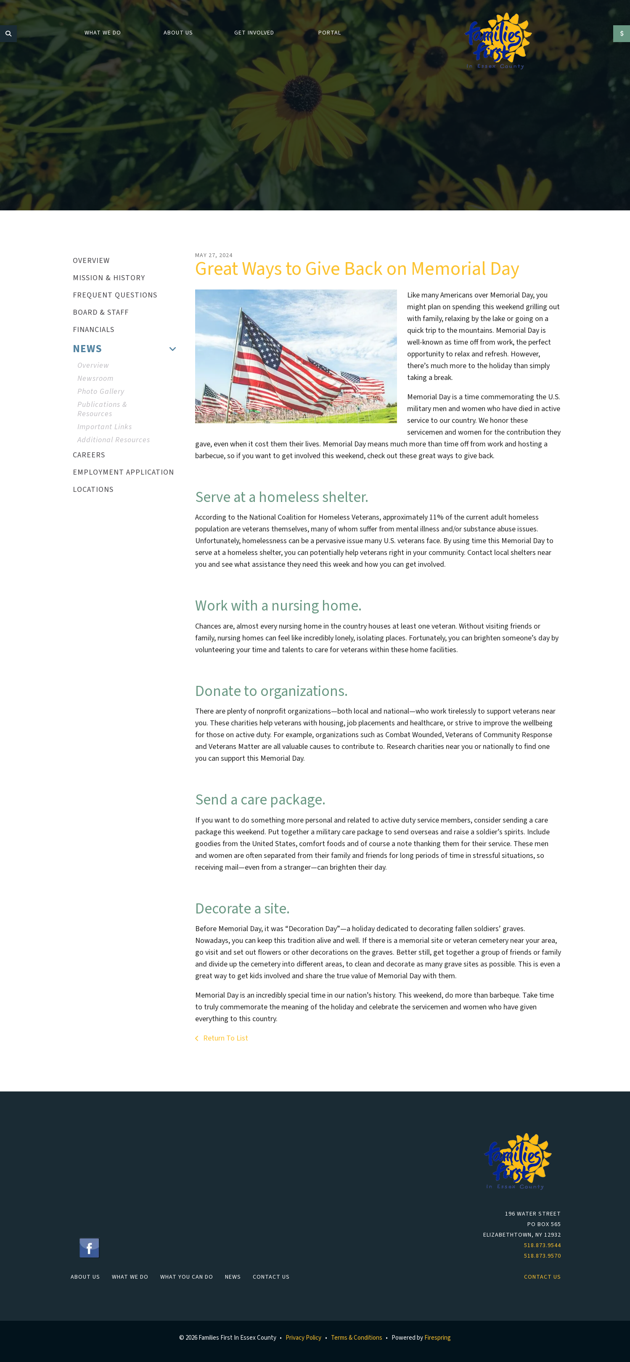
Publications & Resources (102, 409)
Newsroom (95, 378)
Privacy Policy (303, 1337)
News (233, 1277)
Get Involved (254, 33)
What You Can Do (186, 1277)
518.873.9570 (542, 1256)
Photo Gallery (100, 391)
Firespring (437, 1337)
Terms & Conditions (356, 1337)
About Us (178, 33)
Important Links (104, 427)
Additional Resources (113, 440)
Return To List (224, 1038)
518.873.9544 (542, 1245)
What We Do (103, 33)
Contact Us (271, 1277)
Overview (93, 365)
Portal (329, 33)
